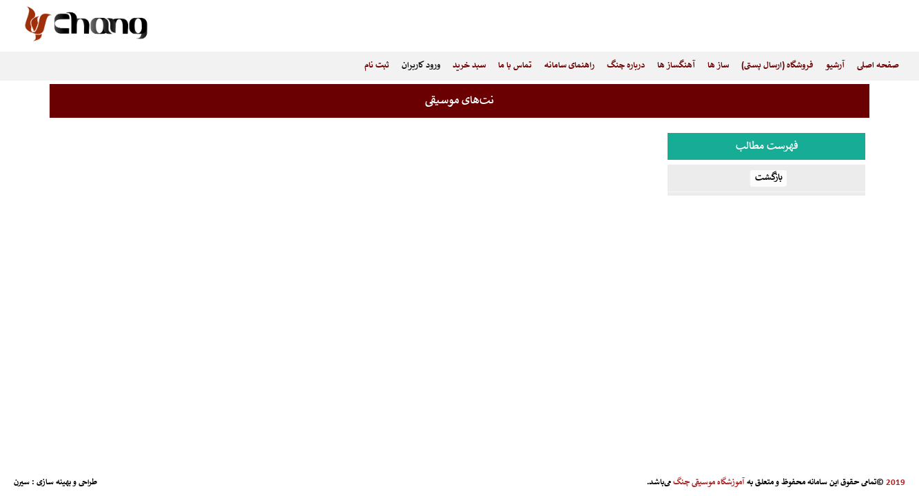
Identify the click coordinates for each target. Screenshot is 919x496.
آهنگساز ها (676, 66)
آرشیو (835, 66)
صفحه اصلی (878, 66)
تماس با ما (515, 66)
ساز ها (718, 66)
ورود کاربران (421, 66)
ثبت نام (376, 66)
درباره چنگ (626, 66)
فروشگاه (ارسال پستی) (777, 66)
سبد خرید (469, 66)
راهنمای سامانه (569, 66)
